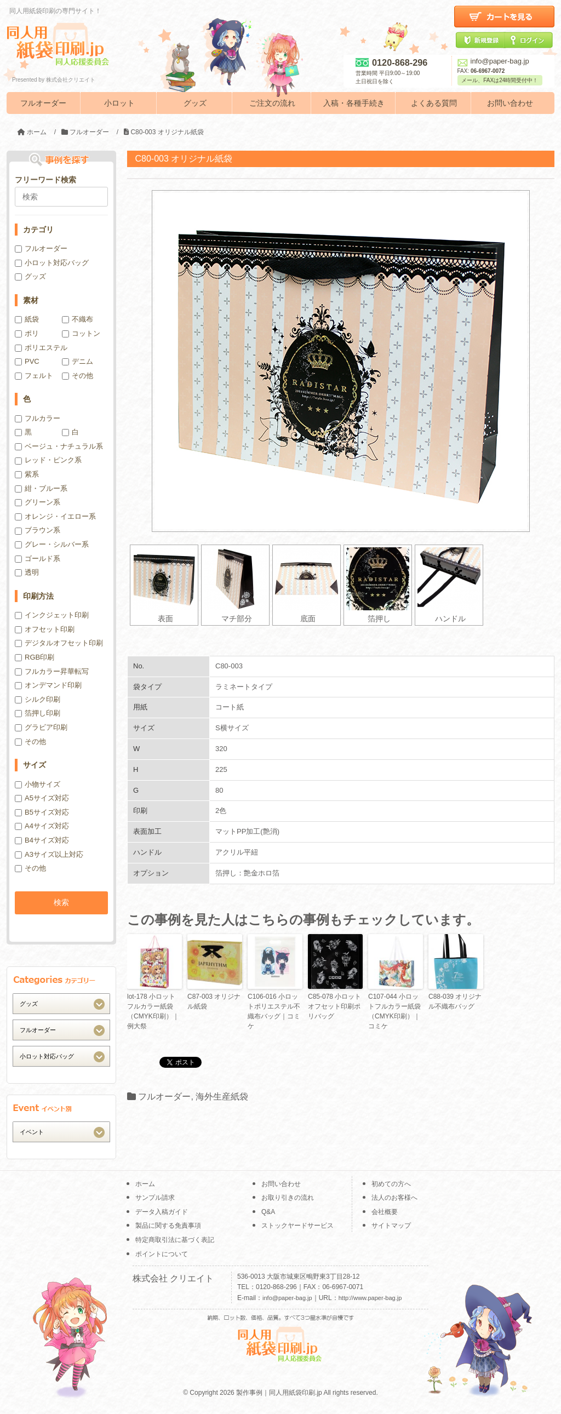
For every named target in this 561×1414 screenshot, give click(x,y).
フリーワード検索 (45, 179)
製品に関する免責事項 (168, 1225)
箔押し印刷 (37, 713)
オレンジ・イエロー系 (55, 516)
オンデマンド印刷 (48, 685)
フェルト (34, 375)
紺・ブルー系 (41, 488)
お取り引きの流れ (287, 1197)
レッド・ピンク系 (48, 460)
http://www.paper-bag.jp (370, 1298)
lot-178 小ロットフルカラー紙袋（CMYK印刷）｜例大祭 (153, 1011)
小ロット (119, 103)
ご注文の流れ (272, 103)
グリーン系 (37, 502)
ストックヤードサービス (297, 1225)
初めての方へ (391, 1184)
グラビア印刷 (41, 727)
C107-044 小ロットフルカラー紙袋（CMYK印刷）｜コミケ (394, 1011)
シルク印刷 (37, 699)
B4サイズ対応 (42, 840)
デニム (77, 361)
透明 (27, 572)
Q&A (268, 1212)
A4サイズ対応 (42, 826)
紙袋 (27, 319)
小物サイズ (37, 784)
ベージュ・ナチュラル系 (59, 446)
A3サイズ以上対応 (49, 854)
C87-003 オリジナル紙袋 (214, 1001)
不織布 (77, 319)
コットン (81, 333)
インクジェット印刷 (52, 615)
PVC (27, 361)
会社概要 (384, 1212)
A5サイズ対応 (42, 798)
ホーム (145, 1184)
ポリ (27, 333)
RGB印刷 (34, 657)
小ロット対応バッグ (52, 263)
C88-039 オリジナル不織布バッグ (455, 1001)
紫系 (27, 474)
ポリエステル (41, 348)
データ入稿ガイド (161, 1212)
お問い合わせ (510, 103)
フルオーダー (43, 103)
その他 (77, 375)
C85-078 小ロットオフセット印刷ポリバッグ (334, 1006)
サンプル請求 (155, 1197)
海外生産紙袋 (222, 1096)
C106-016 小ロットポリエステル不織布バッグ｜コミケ (274, 1011)
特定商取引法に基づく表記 (174, 1240)
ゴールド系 (37, 558)
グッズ (195, 103)
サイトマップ (391, 1225)
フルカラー (37, 418)
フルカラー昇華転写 (52, 671)
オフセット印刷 (45, 629)
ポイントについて (161, 1254)
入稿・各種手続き (354, 103)
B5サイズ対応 (42, 812)
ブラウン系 (37, 530)
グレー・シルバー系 (52, 544)
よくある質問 (434, 103)
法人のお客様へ (394, 1197)
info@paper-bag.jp (493, 61)
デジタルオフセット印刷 (59, 643)
